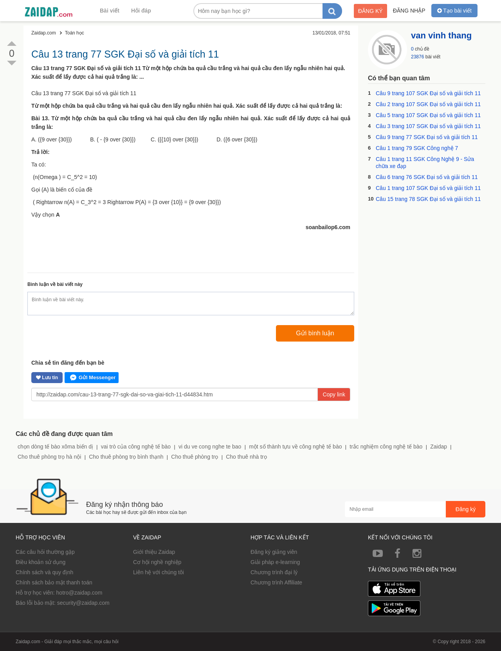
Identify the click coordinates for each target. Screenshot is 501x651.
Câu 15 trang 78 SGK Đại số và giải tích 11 (428, 199)
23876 (417, 57)
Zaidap (438, 446)
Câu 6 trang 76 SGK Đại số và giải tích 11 (427, 177)
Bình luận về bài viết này (55, 284)
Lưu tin (47, 377)
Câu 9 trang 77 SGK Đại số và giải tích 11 (427, 137)
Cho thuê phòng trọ (194, 457)
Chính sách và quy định (44, 572)
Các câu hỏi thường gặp (45, 552)
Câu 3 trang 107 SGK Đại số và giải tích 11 (428, 126)
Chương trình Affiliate (276, 582)
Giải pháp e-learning (275, 562)
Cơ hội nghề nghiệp (157, 562)
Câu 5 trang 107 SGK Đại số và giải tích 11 (428, 115)
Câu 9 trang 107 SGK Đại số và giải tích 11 (428, 93)
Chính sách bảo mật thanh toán (54, 582)
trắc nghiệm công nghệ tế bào (386, 446)
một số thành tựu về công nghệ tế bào (295, 446)
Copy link (334, 394)
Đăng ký (370, 11)
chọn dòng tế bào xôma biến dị (55, 446)
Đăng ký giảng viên (273, 552)
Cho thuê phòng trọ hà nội (49, 457)
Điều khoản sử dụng (40, 562)
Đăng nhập (409, 10)
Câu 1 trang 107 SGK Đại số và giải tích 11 (428, 188)
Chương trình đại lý (273, 572)
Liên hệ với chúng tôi (158, 572)
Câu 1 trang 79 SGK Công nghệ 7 (417, 148)
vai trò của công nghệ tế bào (136, 446)
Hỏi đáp (141, 10)
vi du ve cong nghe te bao (209, 446)
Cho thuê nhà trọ (246, 457)
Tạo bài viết (454, 10)
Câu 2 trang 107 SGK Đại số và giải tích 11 (428, 104)
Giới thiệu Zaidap (154, 552)
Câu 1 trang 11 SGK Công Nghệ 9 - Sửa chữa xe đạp (425, 162)
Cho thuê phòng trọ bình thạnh (126, 457)
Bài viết (109, 10)
